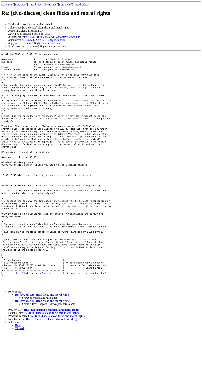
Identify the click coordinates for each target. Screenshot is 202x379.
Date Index (65, 4)
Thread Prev (35, 4)
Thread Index (80, 4)
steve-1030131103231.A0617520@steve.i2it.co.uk (51, 36)
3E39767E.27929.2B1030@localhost (43, 39)
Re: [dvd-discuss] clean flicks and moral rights (42, 341)
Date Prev (7, 4)
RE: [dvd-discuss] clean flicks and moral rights (51, 356)
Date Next (20, 4)
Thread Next (50, 4)
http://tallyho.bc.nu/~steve (33, 317)
